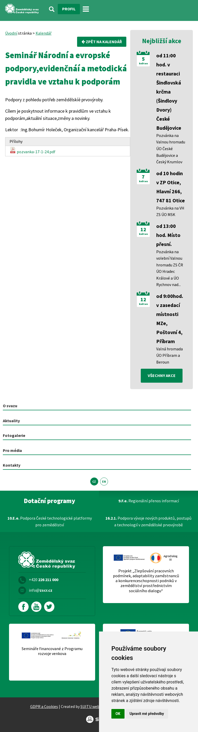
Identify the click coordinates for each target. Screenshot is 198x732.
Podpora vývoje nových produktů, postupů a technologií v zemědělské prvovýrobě (148, 521)
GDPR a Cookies (44, 706)
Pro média (12, 450)
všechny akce (162, 375)
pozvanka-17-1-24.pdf (32, 150)
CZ (94, 481)
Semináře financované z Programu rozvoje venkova (52, 651)
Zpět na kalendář (101, 41)
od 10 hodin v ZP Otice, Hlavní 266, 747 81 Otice (170, 187)
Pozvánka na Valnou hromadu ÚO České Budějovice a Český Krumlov (170, 148)
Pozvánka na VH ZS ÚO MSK (170, 211)
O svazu (10, 405)
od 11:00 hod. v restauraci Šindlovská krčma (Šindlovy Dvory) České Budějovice (168, 91)
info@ (40, 590)
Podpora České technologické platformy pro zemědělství (49, 521)
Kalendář (44, 33)
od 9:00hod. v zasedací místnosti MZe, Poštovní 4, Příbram (169, 318)
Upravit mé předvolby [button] (147, 714)
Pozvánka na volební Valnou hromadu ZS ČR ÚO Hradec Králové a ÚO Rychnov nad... (169, 268)
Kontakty (11, 465)
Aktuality (11, 420)
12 (143, 229)
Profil (69, 8)
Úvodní (11, 33)
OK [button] (118, 714)
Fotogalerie (14, 435)
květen (143, 63)
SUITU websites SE (96, 706)
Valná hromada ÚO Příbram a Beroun (169, 355)
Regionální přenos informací (148, 500)
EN (104, 481)
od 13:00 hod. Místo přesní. (168, 235)
